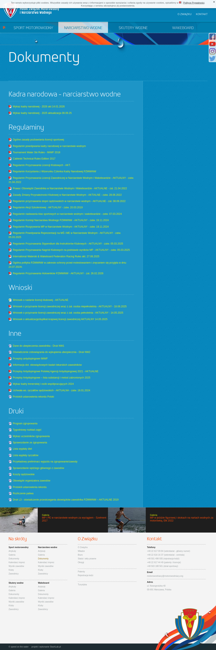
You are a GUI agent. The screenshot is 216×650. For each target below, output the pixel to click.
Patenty (81, 571)
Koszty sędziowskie (24, 474)
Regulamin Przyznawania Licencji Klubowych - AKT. (41, 165)
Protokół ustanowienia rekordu (30, 487)
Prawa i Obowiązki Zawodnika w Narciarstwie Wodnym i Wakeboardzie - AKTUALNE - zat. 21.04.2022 (70, 188)
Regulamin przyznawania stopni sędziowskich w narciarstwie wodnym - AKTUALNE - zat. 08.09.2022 (69, 201)
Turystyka (82, 584)
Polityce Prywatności (193, 2)
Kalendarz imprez (17, 562)
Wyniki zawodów (16, 566)
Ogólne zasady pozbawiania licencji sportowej (38, 139)
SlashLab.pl (55, 647)
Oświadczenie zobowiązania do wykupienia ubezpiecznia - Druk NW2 (51, 352)
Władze (81, 551)
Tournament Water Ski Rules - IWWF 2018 (36, 152)
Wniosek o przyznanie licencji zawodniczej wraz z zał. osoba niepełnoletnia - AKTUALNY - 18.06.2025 (70, 306)
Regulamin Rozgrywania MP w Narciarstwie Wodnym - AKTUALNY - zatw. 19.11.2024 (61, 226)
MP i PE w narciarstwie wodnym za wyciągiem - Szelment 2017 (54, 520)
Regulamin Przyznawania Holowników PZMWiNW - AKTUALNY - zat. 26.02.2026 (58, 273)
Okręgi (81, 562)
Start (4, 27)
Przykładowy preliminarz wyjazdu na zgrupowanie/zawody (45, 461)
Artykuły (12, 551)
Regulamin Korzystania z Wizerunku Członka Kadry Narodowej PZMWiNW (54, 171)
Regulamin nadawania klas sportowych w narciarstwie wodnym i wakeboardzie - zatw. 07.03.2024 (67, 213)
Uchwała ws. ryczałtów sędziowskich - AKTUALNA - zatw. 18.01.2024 (51, 390)
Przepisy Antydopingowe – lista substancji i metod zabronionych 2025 (51, 377)
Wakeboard (183, 28)
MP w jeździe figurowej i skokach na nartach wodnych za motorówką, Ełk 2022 (162, 520)
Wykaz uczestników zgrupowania (31, 436)
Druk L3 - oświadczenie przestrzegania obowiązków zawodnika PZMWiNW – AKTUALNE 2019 (65, 499)
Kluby (11, 570)
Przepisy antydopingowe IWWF (30, 358)
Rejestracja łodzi (85, 575)
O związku (185, 14)
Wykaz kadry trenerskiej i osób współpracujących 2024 (43, 383)
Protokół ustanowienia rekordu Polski (33, 396)
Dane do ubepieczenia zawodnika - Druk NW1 (38, 345)
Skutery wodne (133, 28)
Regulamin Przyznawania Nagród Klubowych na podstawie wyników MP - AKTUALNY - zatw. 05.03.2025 (71, 249)
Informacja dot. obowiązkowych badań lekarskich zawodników (47, 364)
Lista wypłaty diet (22, 448)
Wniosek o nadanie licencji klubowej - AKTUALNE (40, 300)
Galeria (12, 555)
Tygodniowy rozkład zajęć (27, 429)
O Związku (83, 547)
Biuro (80, 555)
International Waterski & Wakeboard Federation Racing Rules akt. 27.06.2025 (56, 256)
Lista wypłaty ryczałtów (25, 455)
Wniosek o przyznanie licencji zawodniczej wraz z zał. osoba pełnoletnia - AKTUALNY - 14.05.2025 (68, 312)
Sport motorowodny (33, 28)
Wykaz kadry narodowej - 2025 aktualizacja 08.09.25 (42, 113)
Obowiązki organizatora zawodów (31, 480)
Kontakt (202, 14)
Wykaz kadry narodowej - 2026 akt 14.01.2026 (39, 106)
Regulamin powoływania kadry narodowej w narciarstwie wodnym (49, 146)
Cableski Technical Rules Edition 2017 (34, 158)
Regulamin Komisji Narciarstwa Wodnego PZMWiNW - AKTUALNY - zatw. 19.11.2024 (61, 220)
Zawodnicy (14, 574)
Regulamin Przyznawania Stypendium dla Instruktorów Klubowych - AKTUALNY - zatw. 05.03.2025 (68, 243)
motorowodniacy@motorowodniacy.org (165, 576)
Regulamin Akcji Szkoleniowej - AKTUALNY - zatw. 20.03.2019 (48, 207)
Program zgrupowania (25, 423)
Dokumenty (14, 558)
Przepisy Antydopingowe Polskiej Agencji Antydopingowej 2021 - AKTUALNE (55, 371)
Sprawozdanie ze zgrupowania (30, 442)
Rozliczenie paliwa (23, 493)
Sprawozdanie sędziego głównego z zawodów (38, 468)
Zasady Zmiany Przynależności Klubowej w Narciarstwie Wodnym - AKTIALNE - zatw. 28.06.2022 (67, 194)
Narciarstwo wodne (83, 28)
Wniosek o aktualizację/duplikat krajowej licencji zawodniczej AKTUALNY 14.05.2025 (60, 319)
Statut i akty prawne (87, 558)
